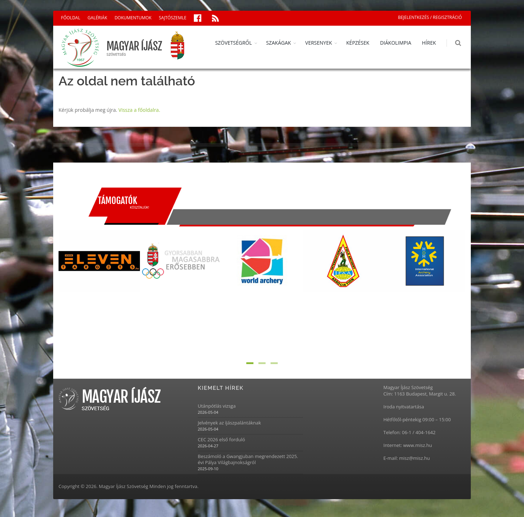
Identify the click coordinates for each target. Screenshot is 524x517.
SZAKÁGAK (278, 42)
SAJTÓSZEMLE (172, 18)
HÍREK (429, 42)
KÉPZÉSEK (358, 42)
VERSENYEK (319, 42)
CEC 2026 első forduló (221, 440)
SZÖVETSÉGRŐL (233, 42)
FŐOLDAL (70, 18)
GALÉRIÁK (97, 18)
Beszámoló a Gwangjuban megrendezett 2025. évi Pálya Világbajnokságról (248, 459)
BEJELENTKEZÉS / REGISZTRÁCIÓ (430, 17)
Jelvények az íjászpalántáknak (229, 423)
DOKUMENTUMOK (133, 18)
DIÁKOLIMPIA (395, 42)
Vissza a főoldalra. (139, 109)
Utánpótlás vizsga (217, 406)
